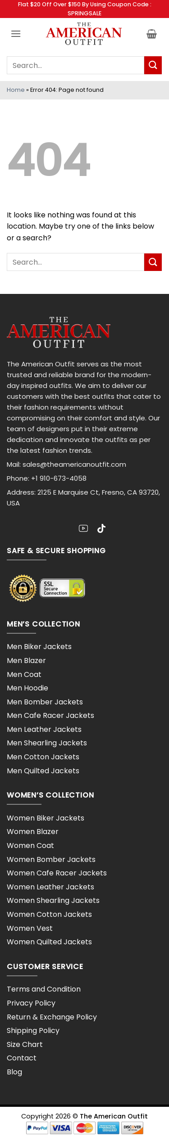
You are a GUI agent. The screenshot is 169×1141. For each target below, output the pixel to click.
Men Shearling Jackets (47, 743)
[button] (15, 34)
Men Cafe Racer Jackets (50, 715)
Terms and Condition (44, 989)
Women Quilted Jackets (49, 942)
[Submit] (153, 65)
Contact (22, 1058)
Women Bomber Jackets (51, 859)
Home (16, 90)
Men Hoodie (27, 688)
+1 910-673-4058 (59, 478)
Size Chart (25, 1044)
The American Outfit (114, 1116)
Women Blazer (33, 831)
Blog (14, 1072)
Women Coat (30, 845)
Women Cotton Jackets (49, 914)
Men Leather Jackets (44, 729)
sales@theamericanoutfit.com (74, 464)
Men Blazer (26, 660)
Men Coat (24, 674)
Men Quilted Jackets (43, 771)
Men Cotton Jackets (43, 757)
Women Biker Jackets (45, 818)
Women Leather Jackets (50, 887)
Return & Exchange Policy (52, 1017)
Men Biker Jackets (39, 646)
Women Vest (30, 928)
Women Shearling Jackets (53, 900)
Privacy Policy (31, 1003)
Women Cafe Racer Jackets (57, 873)
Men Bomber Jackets (45, 702)
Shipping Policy (33, 1030)
